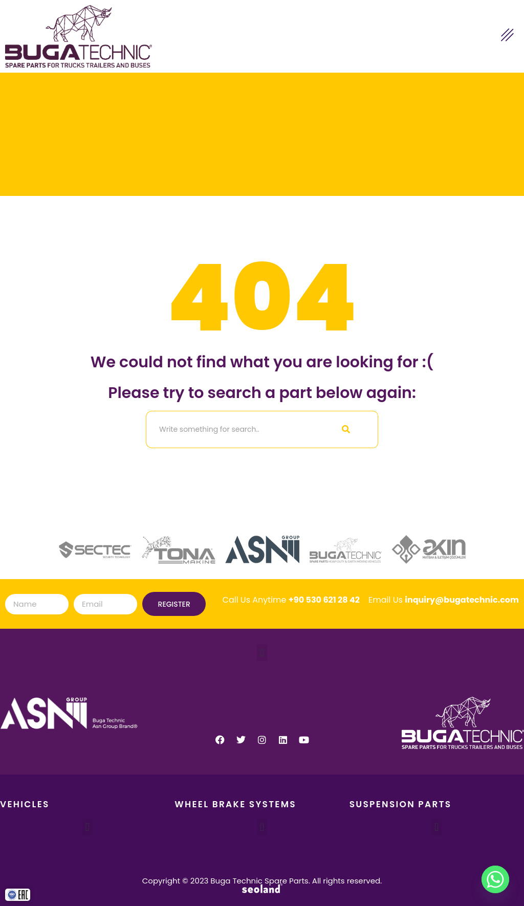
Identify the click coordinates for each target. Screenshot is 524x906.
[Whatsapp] (495, 879)
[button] (262, 652)
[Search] (230, 429)
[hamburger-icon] (507, 36)
